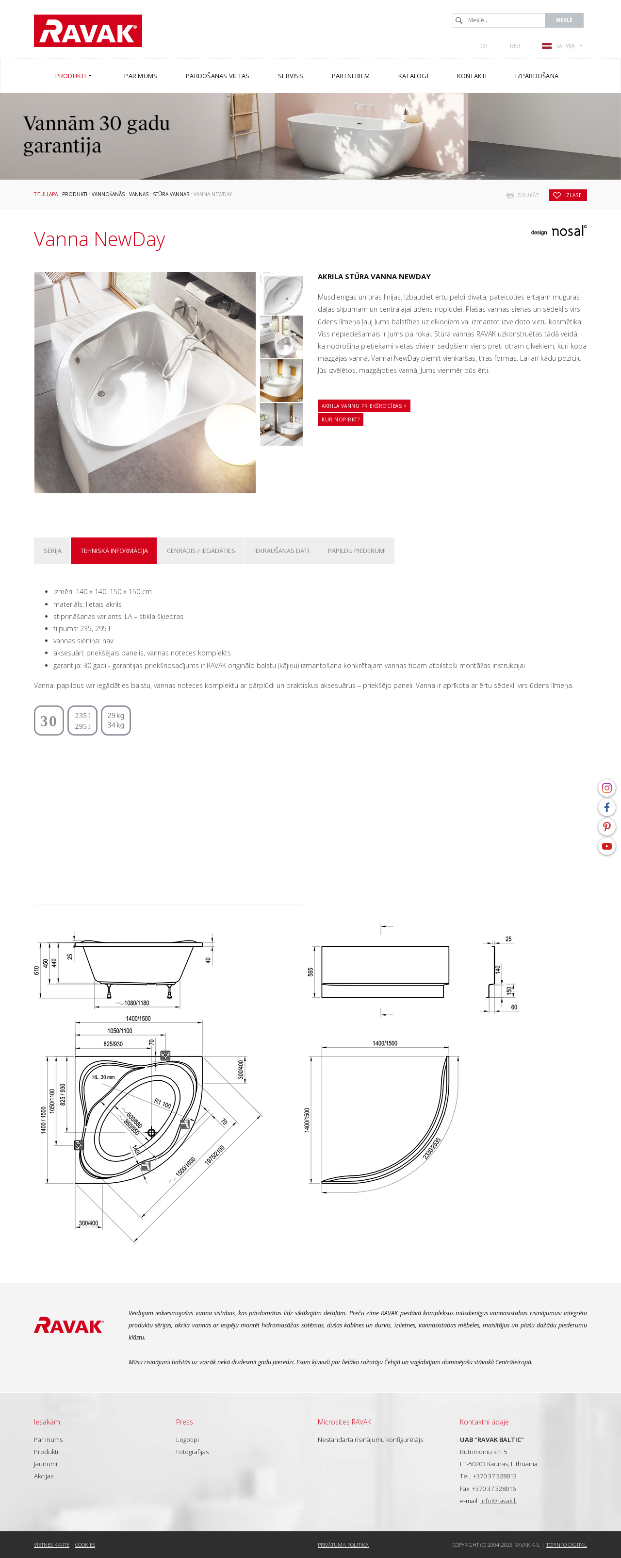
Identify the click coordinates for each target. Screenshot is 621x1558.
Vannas (138, 194)
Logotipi (187, 1439)
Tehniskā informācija (114, 550)
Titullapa (46, 194)
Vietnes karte (51, 1544)
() (483, 45)
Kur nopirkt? (341, 419)
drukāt (528, 195)
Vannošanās (108, 194)
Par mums (48, 1439)
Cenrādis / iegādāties (201, 550)
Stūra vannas (171, 194)
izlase (573, 195)
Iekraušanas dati (281, 550)
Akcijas (43, 1476)
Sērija (53, 550)
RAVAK (88, 31)
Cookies (85, 1544)
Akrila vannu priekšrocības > (364, 405)
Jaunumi (45, 1463)
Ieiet (515, 45)
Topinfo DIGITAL (566, 1544)
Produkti (74, 194)
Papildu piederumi (357, 550)
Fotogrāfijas (192, 1451)
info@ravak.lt (498, 1500)
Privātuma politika (343, 1544)
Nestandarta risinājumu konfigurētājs (370, 1439)
